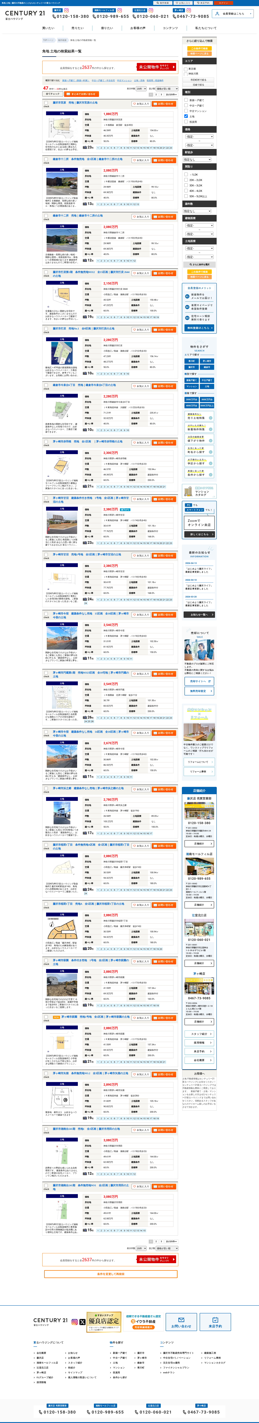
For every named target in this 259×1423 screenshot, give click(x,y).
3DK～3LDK (193, 185)
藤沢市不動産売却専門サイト (178, 1353)
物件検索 (163, 3)
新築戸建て (191, 380)
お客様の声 (138, 28)
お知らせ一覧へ (199, 614)
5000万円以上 (207, 405)
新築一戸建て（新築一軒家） (76, 80)
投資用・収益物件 (155, 80)
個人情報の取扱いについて (82, 1377)
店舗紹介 (199, 843)
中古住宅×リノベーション (177, 1358)
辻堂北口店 (43, 1367)
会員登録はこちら (233, 13)
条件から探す (120, 1377)
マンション (191, 386)
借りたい (107, 28)
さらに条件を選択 (199, 264)
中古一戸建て (194, 105)
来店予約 (199, 1051)
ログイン (223, 3)
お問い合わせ (181, 1326)
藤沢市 (191, 367)
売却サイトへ (198, 681)
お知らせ (72, 1353)
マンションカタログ (214, 1362)
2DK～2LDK (193, 180)
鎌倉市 (207, 367)
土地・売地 (139, 80)
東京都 (190, 68)
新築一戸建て (194, 100)
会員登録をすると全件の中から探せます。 (118, 67)
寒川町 (191, 361)
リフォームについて (198, 762)
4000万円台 (191, 405)
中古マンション (124, 80)
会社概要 (199, 1060)
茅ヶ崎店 (41, 1372)
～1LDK (191, 174)
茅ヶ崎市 (207, 361)
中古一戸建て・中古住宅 (103, 80)
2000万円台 (191, 399)
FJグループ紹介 (45, 1377)
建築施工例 (210, 1353)
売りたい (78, 28)
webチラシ (169, 1372)
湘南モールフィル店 (47, 1362)
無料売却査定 (198, 691)
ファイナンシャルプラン (176, 1367)
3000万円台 (207, 399)
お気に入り (183, 3)
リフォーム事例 (198, 771)
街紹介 (71, 1367)
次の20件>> (171, 94)
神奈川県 (191, 73)
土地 (189, 116)
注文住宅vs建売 (171, 1362)
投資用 (190, 121)
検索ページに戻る (199, 53)
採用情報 (199, 1042)
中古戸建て (207, 380)
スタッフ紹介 (199, 1034)
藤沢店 (40, 1358)
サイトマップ (75, 1372)
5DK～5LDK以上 (195, 196)
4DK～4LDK (193, 190)
